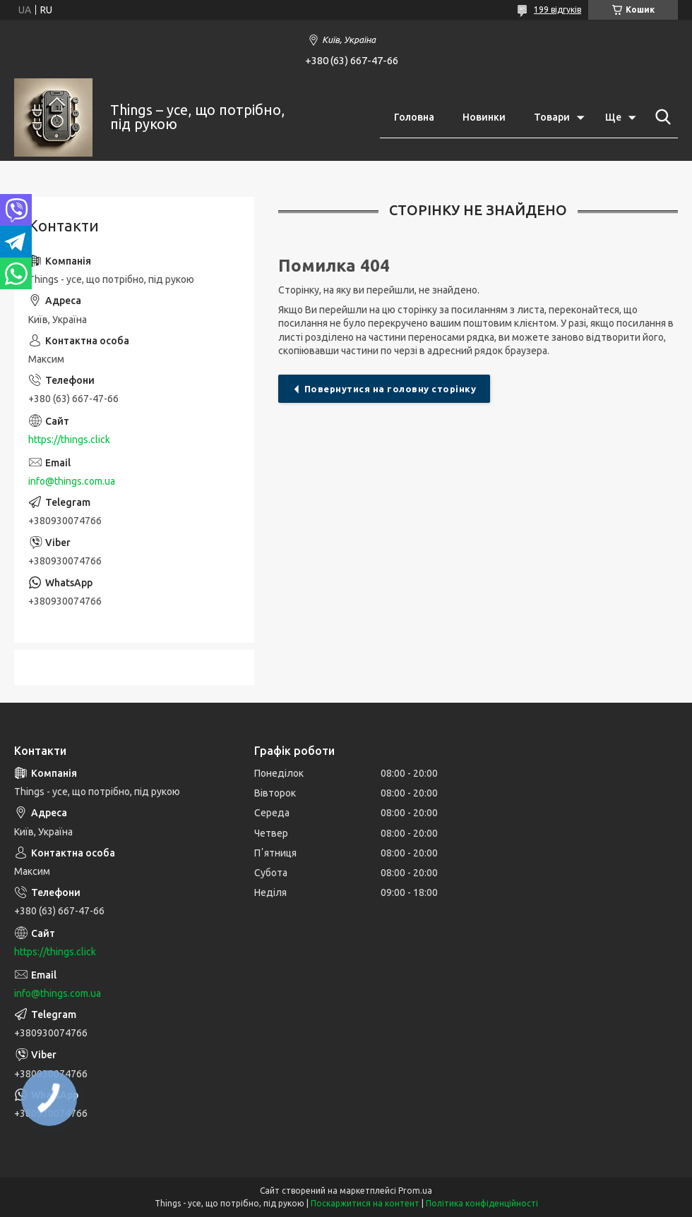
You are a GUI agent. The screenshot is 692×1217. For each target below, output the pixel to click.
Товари (552, 117)
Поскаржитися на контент (365, 1203)
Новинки (484, 117)
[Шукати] (660, 117)
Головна (414, 117)
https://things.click (69, 439)
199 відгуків (557, 9)
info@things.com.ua (71, 481)
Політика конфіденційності (482, 1203)
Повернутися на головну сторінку (390, 389)
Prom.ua (415, 1190)
